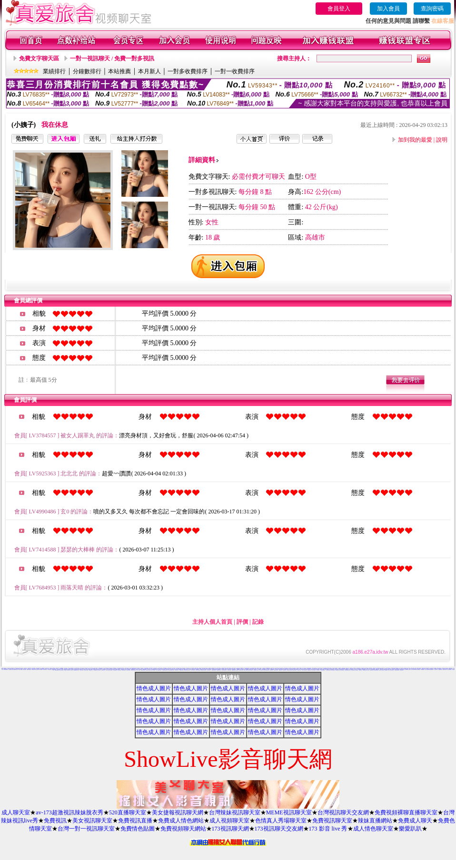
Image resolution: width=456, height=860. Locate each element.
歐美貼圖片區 (51, 668)
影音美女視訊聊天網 (427, 669)
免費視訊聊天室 (332, 820)
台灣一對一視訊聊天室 (86, 828)
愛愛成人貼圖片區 (29, 669)
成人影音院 (369, 669)
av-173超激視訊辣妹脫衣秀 (69, 812)
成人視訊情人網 (435, 669)
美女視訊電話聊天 (449, 669)
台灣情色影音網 (24, 669)
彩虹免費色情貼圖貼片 (286, 669)
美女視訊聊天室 (92, 820)
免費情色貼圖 (137, 828)
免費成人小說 (170, 668)
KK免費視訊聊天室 (365, 669)
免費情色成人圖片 (256, 668)
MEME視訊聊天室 (289, 812)
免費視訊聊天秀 (33, 669)
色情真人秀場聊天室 (281, 820)
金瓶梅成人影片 (368, 668)
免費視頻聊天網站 (183, 828)
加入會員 (388, 8)
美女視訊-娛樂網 (20, 669)
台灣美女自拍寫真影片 (55, 668)
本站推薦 (119, 71)
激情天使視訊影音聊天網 (15, 669)
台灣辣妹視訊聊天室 (234, 812)
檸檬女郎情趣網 (286, 668)
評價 (242, 621)
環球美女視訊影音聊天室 (417, 669)
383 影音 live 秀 (47, 668)
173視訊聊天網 (230, 828)
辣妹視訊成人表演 (444, 669)
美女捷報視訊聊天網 (177, 812)
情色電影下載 (37, 669)
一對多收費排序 (188, 71)
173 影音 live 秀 (328, 828)
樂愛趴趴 (410, 828)
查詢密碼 (432, 8)
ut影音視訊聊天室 (50, 669)
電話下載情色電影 (6, 669)
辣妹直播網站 (375, 820)
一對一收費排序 (235, 71)
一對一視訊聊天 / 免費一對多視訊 (112, 58)
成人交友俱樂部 (85, 668)
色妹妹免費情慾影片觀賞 (407, 669)
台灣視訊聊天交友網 (343, 812)
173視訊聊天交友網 (279, 828)
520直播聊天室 (127, 812)
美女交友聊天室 (10, 669)
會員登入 (338, 8)
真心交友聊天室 (140, 669)
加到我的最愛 (415, 139)
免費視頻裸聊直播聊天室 (406, 812)
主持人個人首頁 (212, 621)
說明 (441, 139)
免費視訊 (55, 820)
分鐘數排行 (87, 71)
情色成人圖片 (154, 688)
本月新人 (149, 71)
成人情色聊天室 (373, 828)
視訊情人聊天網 (412, 669)
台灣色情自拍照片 (45, 669)
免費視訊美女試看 (440, 669)
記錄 (258, 621)
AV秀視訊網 (313, 668)
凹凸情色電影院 (422, 669)
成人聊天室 (15, 812)
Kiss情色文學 (41, 669)
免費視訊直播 (135, 820)
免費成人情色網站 (181, 820)
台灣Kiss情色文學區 (239, 669)
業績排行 (54, 71)
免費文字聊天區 (39, 58)
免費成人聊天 (415, 820)
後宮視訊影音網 (431, 669)
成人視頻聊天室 (229, 820)
